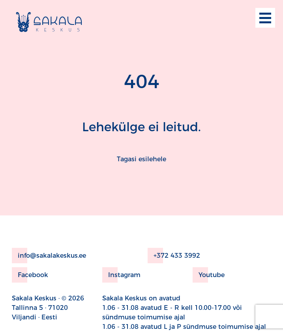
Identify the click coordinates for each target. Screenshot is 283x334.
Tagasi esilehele (141, 159)
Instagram (121, 275)
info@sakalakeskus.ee (49, 255)
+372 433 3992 (174, 255)
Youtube (209, 275)
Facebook (30, 275)
